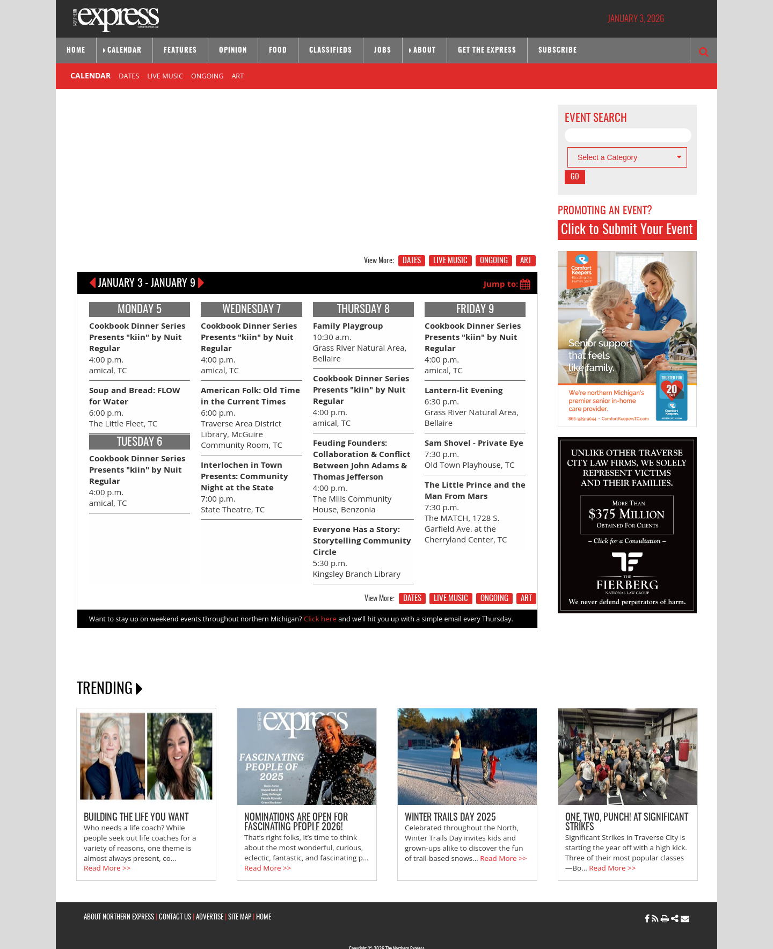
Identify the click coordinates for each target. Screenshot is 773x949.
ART (237, 75)
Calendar (124, 50)
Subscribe (557, 50)
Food (278, 50)
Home (76, 50)
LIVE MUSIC (165, 75)
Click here (319, 598)
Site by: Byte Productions (386, 934)
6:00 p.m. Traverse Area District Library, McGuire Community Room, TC (251, 408)
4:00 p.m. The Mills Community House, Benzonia (363, 463)
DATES (129, 75)
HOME (263, 891)
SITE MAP (239, 891)
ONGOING (207, 75)
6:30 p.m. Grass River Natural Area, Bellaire (468, 398)
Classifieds (330, 50)
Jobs (382, 50)
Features (180, 50)
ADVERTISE (209, 891)
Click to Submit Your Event (627, 230)
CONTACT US (175, 891)
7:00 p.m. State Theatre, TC (241, 473)
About (424, 50)
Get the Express (487, 50)
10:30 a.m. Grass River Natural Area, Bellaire (356, 338)
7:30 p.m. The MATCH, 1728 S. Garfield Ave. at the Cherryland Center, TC (474, 498)
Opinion (233, 50)
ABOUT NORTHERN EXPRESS (119, 891)
